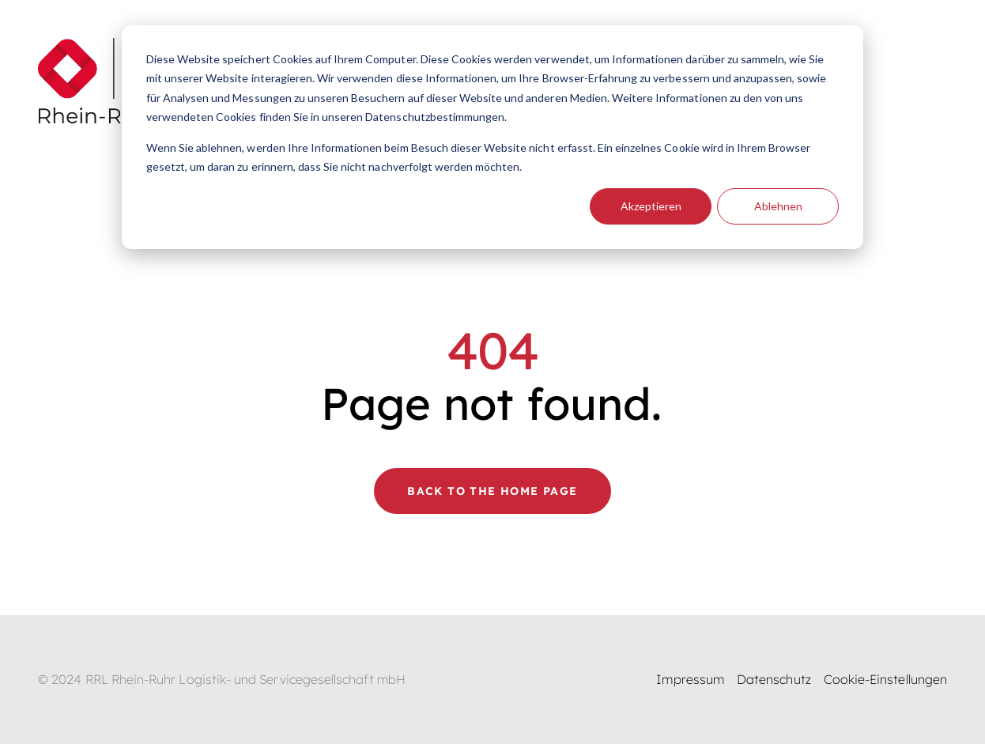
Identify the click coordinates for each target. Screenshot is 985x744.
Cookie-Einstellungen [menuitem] (885, 679)
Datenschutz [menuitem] (774, 679)
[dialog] (492, 137)
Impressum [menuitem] (690, 679)
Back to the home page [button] (492, 491)
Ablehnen (778, 206)
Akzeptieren (651, 206)
